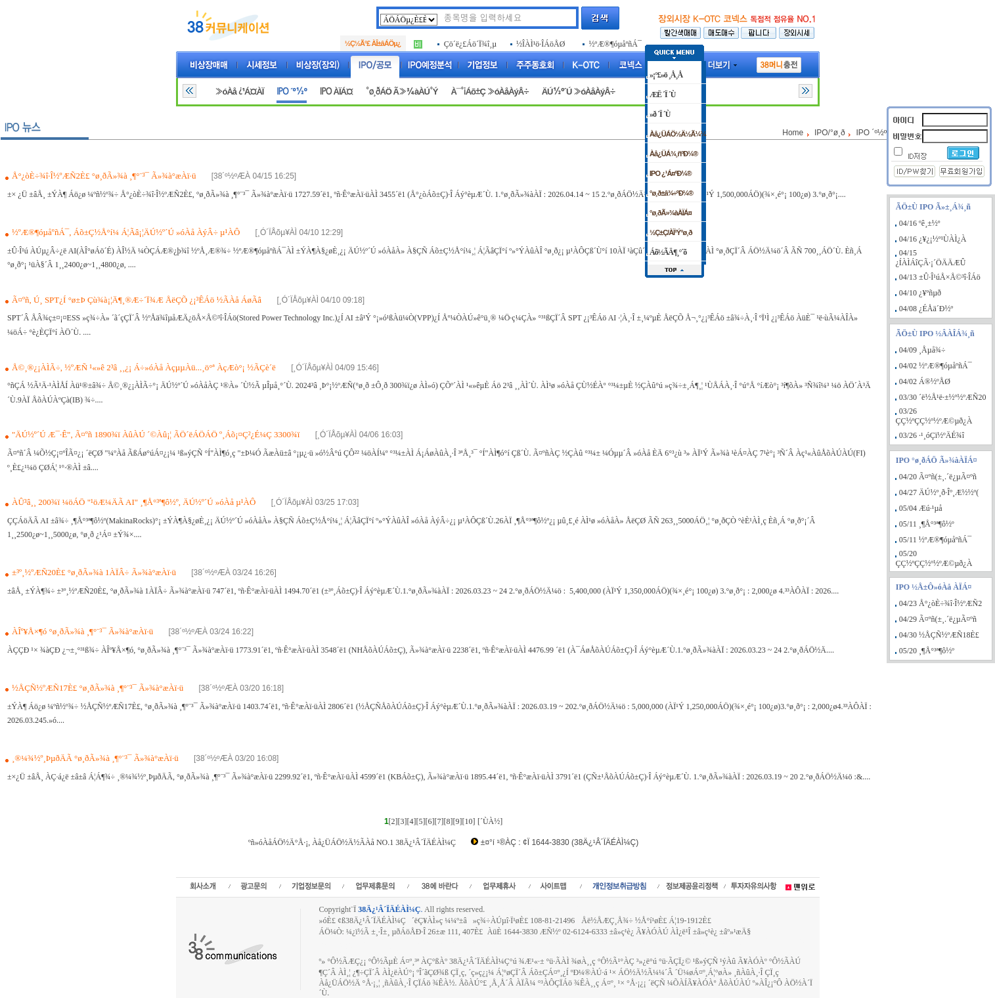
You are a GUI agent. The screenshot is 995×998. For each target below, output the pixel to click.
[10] (468, 821)
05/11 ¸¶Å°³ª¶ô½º (926, 524)
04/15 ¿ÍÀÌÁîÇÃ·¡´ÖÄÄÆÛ (930, 257)
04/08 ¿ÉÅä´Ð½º (926, 308)
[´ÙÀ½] (489, 821)
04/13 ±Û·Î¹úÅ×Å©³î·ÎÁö (940, 277)
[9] (457, 821)
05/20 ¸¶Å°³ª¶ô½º (926, 650)
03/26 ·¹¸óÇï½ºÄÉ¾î (931, 435)
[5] (421, 821)
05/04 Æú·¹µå (920, 508)
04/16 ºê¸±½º (919, 223)
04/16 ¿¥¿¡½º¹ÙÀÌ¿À (933, 239)
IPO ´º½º (291, 91)
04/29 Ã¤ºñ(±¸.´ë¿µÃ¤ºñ (938, 619)
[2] (393, 821)
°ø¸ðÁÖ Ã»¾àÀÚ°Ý (402, 91)
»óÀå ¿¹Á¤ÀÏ (239, 91)
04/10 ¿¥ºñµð (920, 292)
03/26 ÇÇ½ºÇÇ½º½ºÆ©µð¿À (933, 415)
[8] (448, 821)
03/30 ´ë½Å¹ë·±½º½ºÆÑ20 (942, 397)
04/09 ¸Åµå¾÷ (922, 350)
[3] (402, 821)
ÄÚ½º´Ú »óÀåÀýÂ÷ (578, 91)
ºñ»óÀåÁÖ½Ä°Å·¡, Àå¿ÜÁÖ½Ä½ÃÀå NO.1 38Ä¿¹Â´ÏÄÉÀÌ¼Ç (352, 842)
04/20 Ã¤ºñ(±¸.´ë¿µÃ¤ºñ (938, 476)
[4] (411, 821)
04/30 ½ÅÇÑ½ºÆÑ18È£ (939, 635)
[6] (430, 821)
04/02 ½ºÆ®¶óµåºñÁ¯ (935, 365)
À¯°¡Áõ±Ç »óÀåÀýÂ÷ (489, 91)
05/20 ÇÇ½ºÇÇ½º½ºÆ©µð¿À (933, 558)
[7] (439, 821)
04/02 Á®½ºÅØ (924, 381)
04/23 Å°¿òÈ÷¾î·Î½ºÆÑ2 (940, 603)
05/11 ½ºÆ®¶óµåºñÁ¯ (935, 539)
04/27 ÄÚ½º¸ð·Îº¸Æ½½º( (939, 492)
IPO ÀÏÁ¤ (336, 91)
